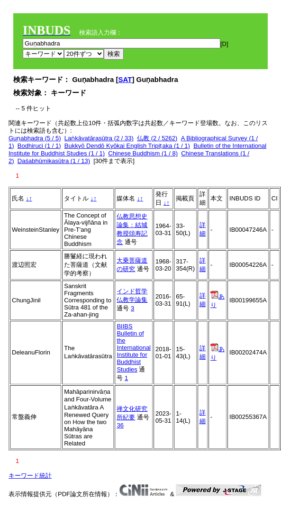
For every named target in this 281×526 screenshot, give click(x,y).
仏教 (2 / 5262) (157, 138)
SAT (125, 79)
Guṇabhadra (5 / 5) (35, 138)
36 (120, 425)
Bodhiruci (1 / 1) (39, 145)
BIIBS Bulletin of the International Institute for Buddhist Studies (134, 348)
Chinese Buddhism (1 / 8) (143, 153)
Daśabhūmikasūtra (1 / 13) (54, 160)
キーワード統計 (30, 475)
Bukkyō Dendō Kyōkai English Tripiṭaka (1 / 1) (127, 145)
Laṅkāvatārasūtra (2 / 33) (99, 138)
